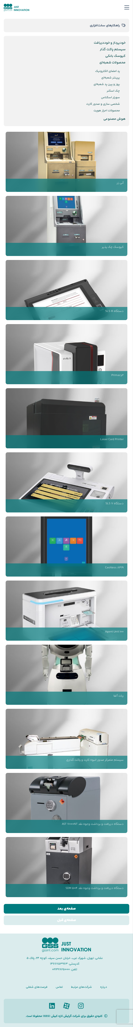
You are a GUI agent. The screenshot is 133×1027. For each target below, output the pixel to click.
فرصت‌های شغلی (36, 987)
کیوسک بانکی (115, 56)
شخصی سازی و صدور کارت (103, 104)
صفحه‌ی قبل (66, 920)
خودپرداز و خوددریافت (109, 43)
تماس (59, 987)
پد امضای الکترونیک (107, 71)
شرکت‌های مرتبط (81, 987)
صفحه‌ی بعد (66, 909)
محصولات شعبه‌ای (112, 62)
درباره (103, 987)
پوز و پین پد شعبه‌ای (107, 84)
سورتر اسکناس (110, 97)
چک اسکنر (113, 91)
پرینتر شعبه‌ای (110, 77)
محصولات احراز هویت (107, 110)
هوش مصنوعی (114, 119)
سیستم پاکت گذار (112, 49)
